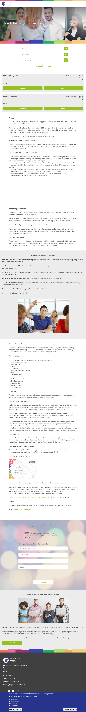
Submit (43, 582)
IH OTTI (12, 643)
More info (33, 696)
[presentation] (32, 574)
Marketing (14, 705)
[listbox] (43, 48)
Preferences (14, 701)
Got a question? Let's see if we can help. (33, 544)
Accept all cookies (70, 709)
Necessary (13, 699)
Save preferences (15, 709)
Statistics (13, 703)
